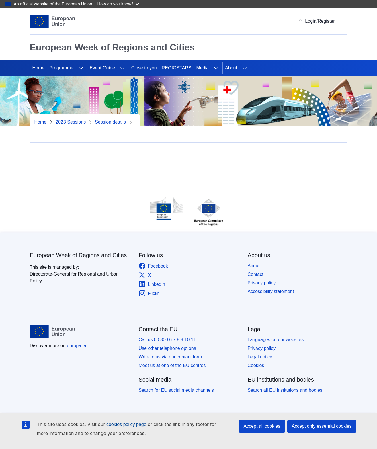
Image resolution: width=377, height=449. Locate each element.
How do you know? (118, 3)
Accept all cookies (261, 426)
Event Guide (102, 67)
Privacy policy (262, 282)
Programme (61, 67)
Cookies (256, 365)
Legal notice (260, 356)
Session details (110, 122)
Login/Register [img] (316, 21)
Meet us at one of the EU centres (172, 365)
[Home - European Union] (52, 21)
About (231, 67)
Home (38, 67)
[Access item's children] (81, 68)
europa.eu (77, 345)
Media (202, 67)
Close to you (144, 67)
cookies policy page (126, 424)
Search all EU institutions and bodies (285, 390)
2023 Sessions (71, 122)
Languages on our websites (276, 339)
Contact (255, 274)
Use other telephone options (167, 348)
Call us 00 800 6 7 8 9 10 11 (167, 339)
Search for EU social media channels (176, 390)
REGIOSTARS (177, 67)
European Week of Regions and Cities (78, 255)
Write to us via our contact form (170, 356)
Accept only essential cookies (322, 426)
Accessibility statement (271, 291)
